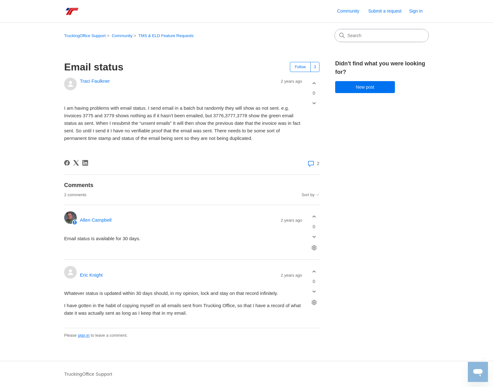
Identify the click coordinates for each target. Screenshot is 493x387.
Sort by (310, 195)
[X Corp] (76, 163)
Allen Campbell (96, 220)
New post (365, 87)
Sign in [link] (416, 11)
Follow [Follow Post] (300, 67)
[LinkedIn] (85, 163)
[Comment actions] (313, 247)
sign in (84, 335)
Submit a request (385, 11)
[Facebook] (67, 163)
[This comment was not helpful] (313, 236)
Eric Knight (91, 275)
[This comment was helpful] (313, 216)
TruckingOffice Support (85, 35)
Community (348, 11)
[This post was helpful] (313, 83)
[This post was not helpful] (313, 103)
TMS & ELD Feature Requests (166, 35)
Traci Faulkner (95, 81)
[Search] (382, 35)
